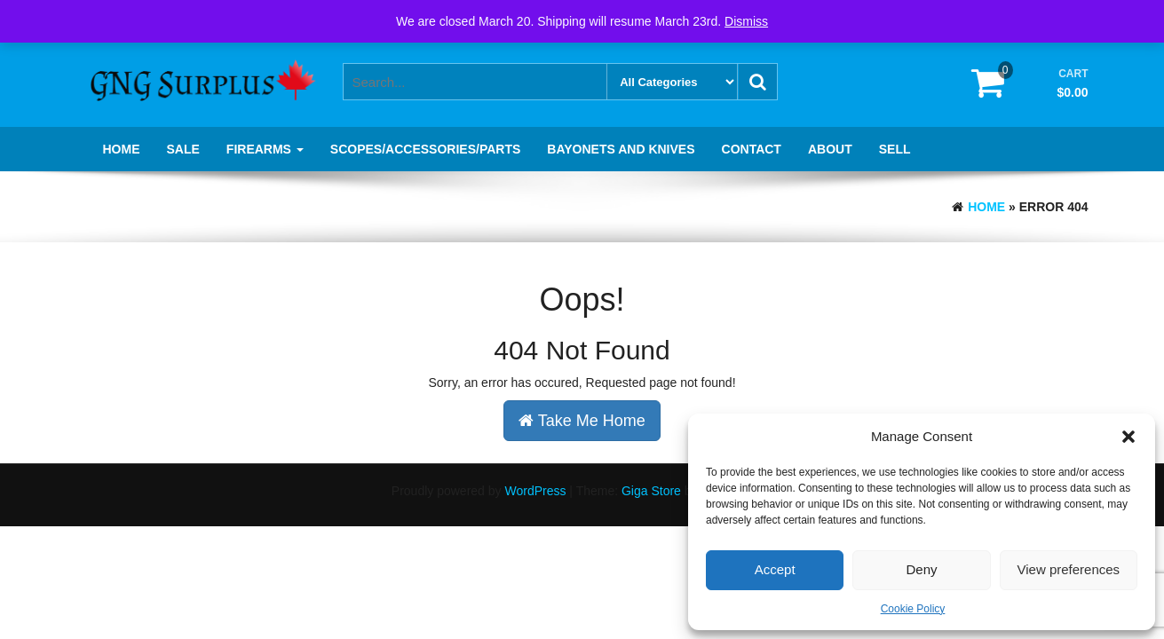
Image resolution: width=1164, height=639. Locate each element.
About (830, 149)
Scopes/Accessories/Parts (425, 149)
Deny (921, 569)
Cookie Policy (913, 609)
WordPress (535, 491)
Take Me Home (582, 421)
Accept (775, 569)
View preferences (1069, 569)
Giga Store (651, 491)
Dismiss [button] (746, 21)
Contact (751, 149)
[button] (1128, 437)
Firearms (265, 149)
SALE (183, 149)
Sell (895, 149)
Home (121, 149)
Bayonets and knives (620, 149)
